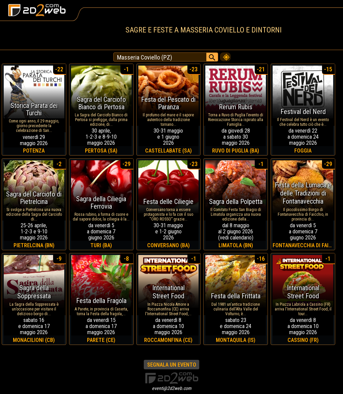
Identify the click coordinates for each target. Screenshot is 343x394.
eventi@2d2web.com (171, 388)
